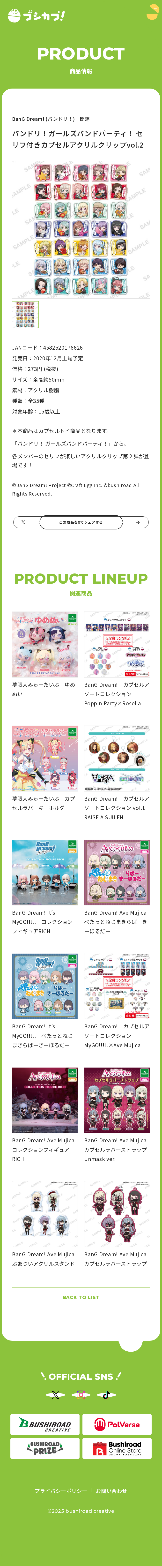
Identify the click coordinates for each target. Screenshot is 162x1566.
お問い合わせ (111, 1521)
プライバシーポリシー (61, 1521)
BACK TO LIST (81, 1310)
